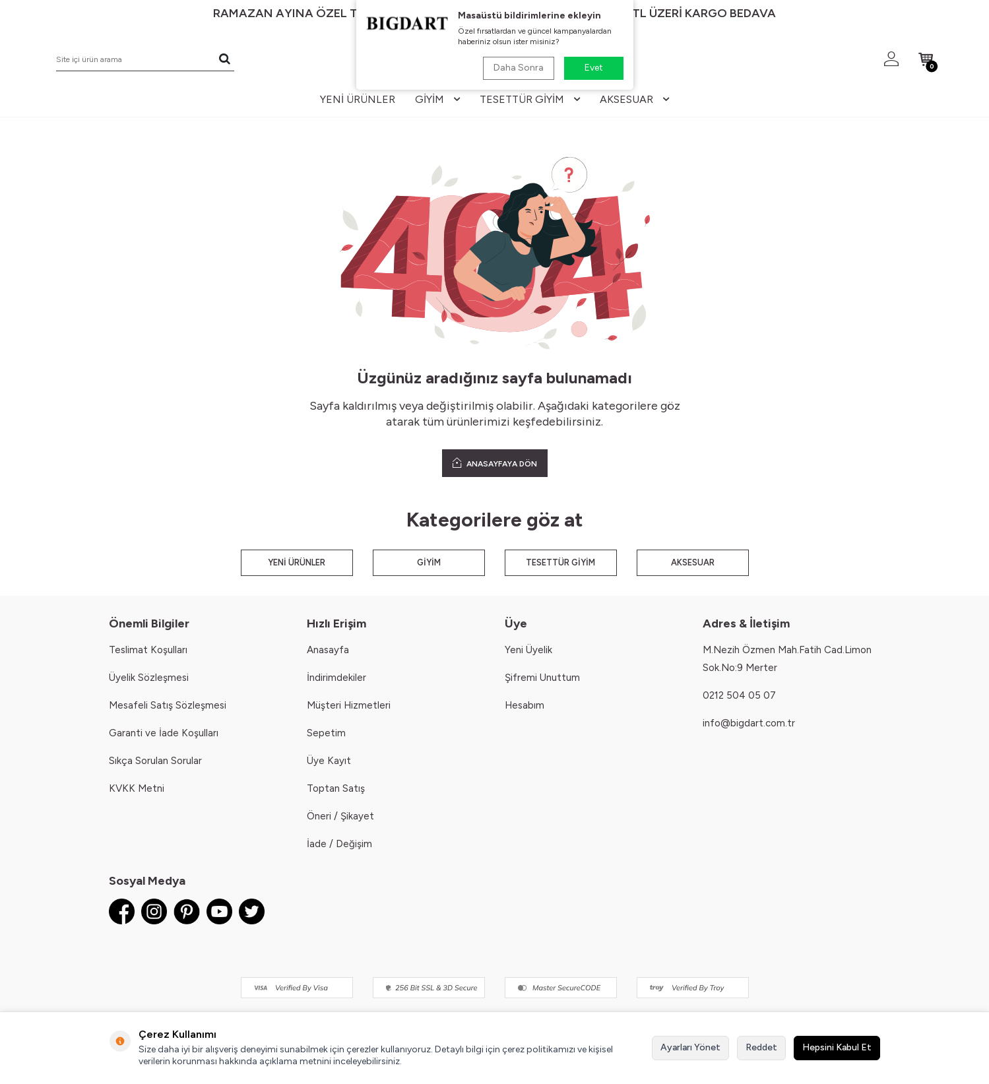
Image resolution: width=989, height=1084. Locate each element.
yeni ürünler (357, 99)
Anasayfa (328, 650)
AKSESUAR (693, 562)
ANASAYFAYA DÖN (495, 463)
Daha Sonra (519, 67)
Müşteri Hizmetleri (349, 705)
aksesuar (634, 99)
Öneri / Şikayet (340, 816)
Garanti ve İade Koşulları (163, 733)
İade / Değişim (339, 844)
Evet (594, 67)
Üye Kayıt (329, 761)
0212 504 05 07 (739, 695)
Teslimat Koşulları (148, 650)
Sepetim (326, 733)
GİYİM (429, 562)
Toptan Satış (336, 788)
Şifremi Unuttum (542, 678)
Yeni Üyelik (528, 650)
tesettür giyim (530, 99)
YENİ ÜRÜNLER (296, 562)
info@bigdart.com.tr (749, 723)
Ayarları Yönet (690, 1047)
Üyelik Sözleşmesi (149, 678)
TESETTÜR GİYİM (560, 562)
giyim (437, 99)
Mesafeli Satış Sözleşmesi (167, 705)
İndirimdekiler (336, 678)
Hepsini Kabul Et (837, 1047)
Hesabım (524, 705)
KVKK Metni (136, 788)
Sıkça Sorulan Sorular (155, 761)
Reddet (761, 1047)
